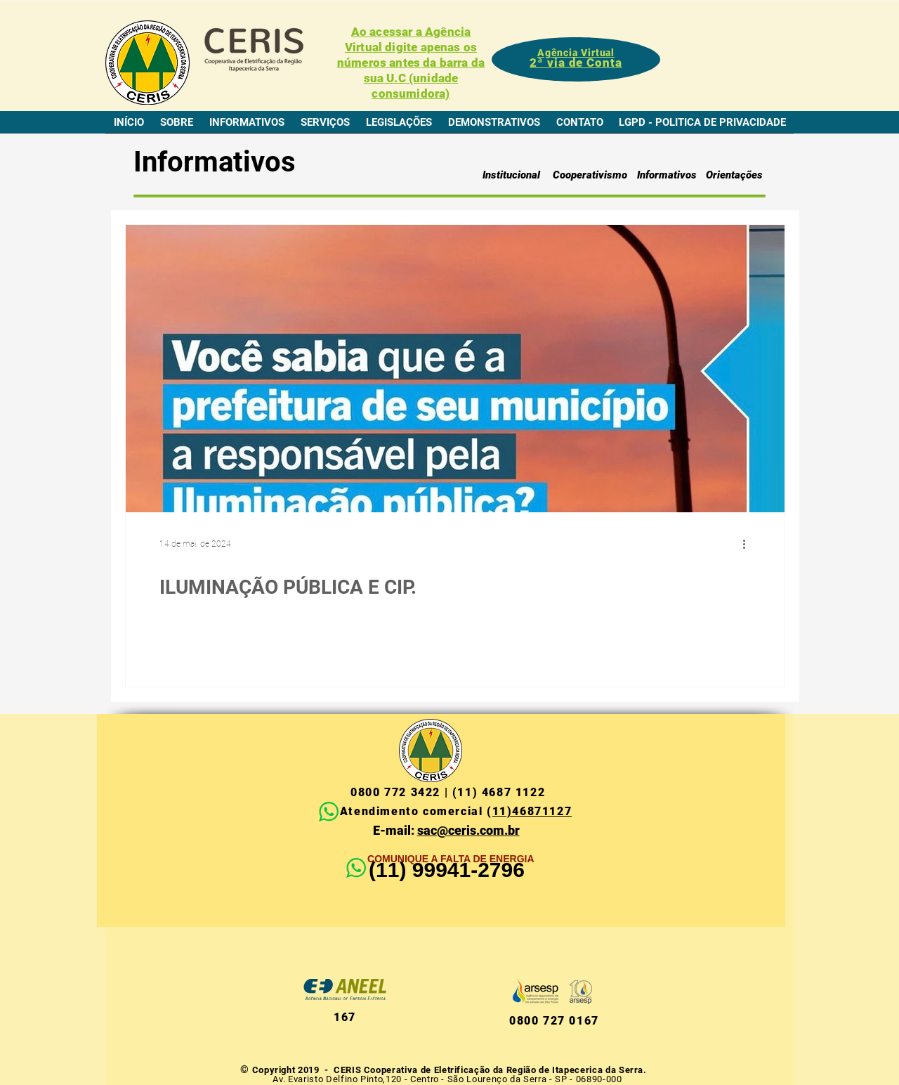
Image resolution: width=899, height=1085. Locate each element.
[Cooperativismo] (589, 175)
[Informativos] (666, 175)
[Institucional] (511, 175)
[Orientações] (734, 175)
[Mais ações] (748, 543)
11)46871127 (532, 811)
